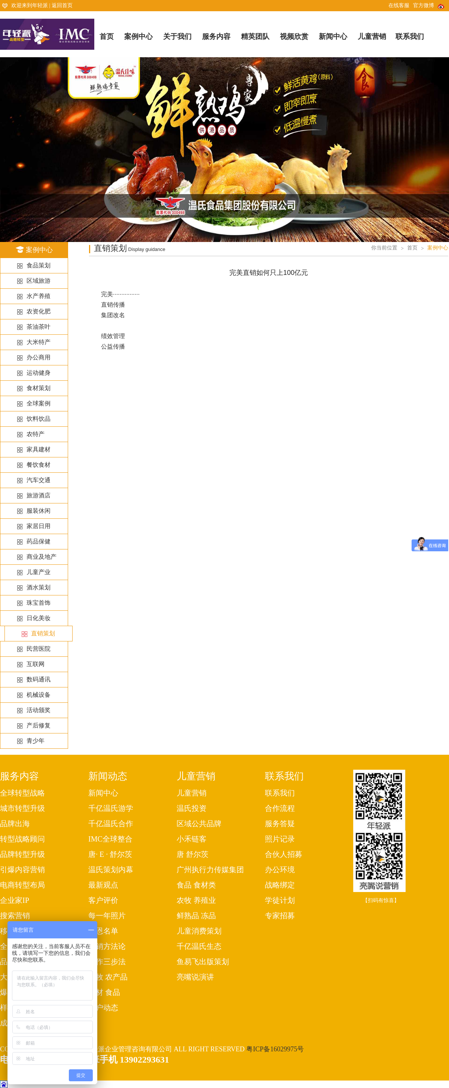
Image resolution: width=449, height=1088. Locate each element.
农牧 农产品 (108, 977)
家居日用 (39, 526)
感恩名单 (103, 931)
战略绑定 (280, 885)
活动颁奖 (39, 710)
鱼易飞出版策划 (203, 961)
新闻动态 (107, 776)
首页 (107, 36)
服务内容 (216, 36)
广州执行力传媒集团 (210, 869)
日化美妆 (39, 618)
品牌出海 (15, 823)
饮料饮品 (39, 419)
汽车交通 (39, 480)
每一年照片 (107, 915)
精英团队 (255, 36)
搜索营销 (15, 915)
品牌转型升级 (22, 854)
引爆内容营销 (22, 869)
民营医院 (39, 649)
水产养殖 (39, 296)
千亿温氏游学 (110, 808)
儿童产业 (39, 572)
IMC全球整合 (110, 839)
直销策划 (43, 633)
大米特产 (39, 342)
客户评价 (103, 900)
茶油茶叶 (39, 327)
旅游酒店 (39, 495)
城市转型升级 (22, 808)
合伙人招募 (283, 854)
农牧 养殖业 (196, 900)
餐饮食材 (39, 465)
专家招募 (280, 915)
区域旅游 (39, 281)
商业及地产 (41, 557)
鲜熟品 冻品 (196, 915)
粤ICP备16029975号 (275, 1049)
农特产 (36, 434)
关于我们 (177, 36)
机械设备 (39, 695)
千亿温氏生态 (199, 946)
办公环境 (280, 869)
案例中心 (138, 36)
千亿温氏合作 (110, 823)
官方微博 (429, 5)
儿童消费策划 (199, 931)
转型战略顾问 (22, 839)
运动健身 (39, 373)
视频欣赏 (294, 36)
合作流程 (280, 808)
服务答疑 (280, 823)
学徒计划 (280, 900)
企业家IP (14, 900)
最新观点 (103, 885)
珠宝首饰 (39, 603)
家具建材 (39, 449)
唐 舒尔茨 (192, 854)
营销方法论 (107, 946)
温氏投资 (192, 808)
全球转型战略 (22, 793)
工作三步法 (107, 961)
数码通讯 (39, 679)
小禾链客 (192, 839)
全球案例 (39, 403)
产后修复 (39, 725)
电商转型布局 (22, 885)
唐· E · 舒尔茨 (110, 854)
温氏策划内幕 (110, 869)
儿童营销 (372, 36)
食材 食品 (104, 992)
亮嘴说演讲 (195, 977)
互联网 (36, 664)
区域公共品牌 (199, 823)
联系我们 (409, 36)
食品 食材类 (196, 885)
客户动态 (103, 1007)
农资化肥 (39, 311)
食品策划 (39, 265)
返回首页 (62, 5)
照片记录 (280, 839)
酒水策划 (39, 587)
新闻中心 (333, 36)
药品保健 (39, 541)
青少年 (36, 741)
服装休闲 (39, 511)
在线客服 (398, 5)
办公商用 (39, 357)
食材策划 (39, 388)
